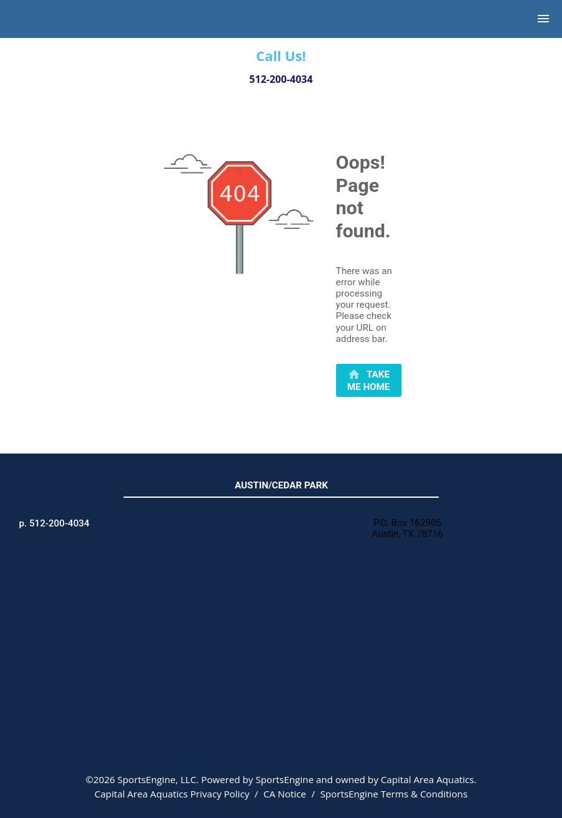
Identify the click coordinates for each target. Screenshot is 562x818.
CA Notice (284, 793)
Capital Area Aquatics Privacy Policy (172, 793)
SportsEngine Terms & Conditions (393, 793)
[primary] (368, 380)
